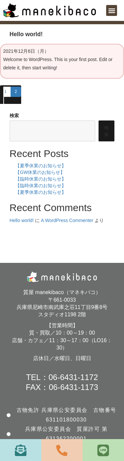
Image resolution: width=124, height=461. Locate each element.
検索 (14, 115)
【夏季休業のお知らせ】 (40, 165)
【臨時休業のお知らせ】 (40, 179)
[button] (111, 10)
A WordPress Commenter (67, 220)
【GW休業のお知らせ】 (40, 172)
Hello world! (22, 220)
